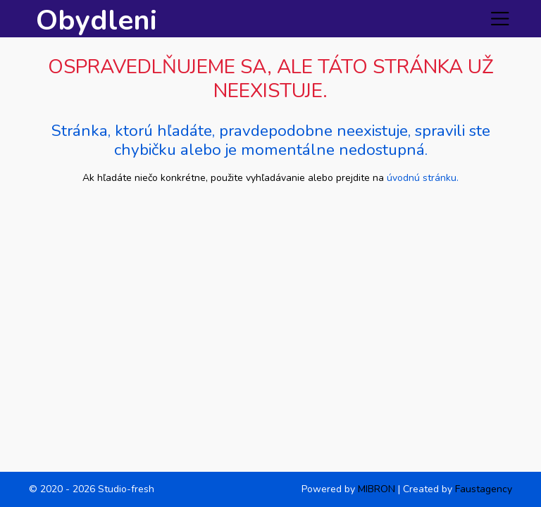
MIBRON (376, 489)
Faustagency (483, 489)
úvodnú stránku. (423, 177)
